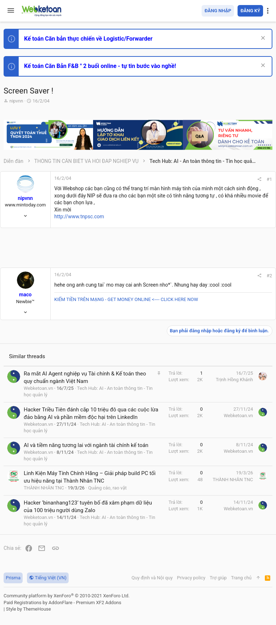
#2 (269, 275)
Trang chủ (241, 577)
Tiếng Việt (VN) (47, 577)
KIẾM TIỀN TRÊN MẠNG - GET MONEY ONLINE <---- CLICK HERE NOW (126, 299)
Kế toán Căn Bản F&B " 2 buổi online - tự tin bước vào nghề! (100, 66)
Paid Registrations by (62, 602)
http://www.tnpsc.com (79, 216)
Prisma (13, 577)
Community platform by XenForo (66, 595)
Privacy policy (191, 577)
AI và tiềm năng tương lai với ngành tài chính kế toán (86, 445)
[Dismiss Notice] (262, 38)
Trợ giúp (218, 577)
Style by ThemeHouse (28, 609)
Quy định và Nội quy (152, 577)
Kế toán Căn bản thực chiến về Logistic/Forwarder (88, 38)
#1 (269, 179)
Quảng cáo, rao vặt (107, 488)
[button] (11, 11)
